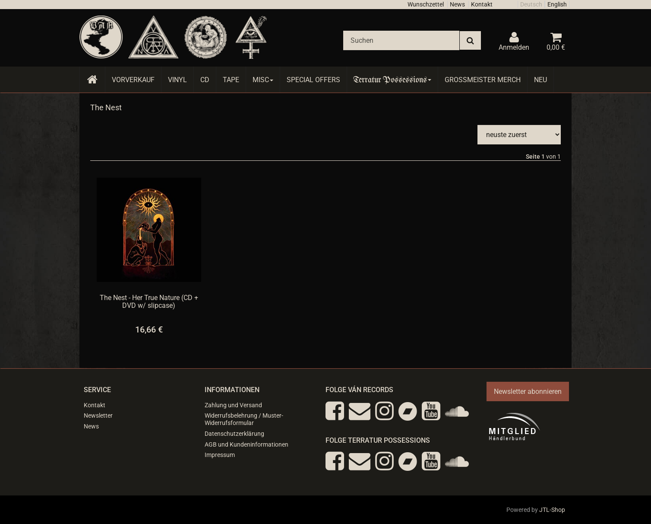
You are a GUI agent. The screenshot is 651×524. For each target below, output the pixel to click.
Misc (263, 80)
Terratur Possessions (392, 80)
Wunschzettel (426, 4)
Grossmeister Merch (483, 80)
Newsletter (98, 415)
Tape (231, 80)
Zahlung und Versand (233, 405)
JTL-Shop (552, 509)
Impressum (220, 454)
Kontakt (482, 4)
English (557, 4)
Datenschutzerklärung (234, 433)
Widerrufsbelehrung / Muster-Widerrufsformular (244, 419)
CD (204, 80)
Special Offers (313, 80)
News (457, 4)
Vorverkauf (133, 80)
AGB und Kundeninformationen (246, 444)
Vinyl (177, 80)
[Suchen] (401, 40)
